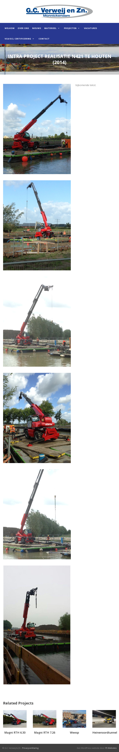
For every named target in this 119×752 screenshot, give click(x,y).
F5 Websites (111, 748)
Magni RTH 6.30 (14, 732)
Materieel (50, 28)
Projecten (70, 28)
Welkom (10, 28)
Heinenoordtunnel (104, 732)
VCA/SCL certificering (18, 38)
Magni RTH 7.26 (44, 732)
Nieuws (36, 28)
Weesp (74, 732)
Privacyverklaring (30, 748)
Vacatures (90, 28)
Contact (44, 38)
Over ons (23, 28)
